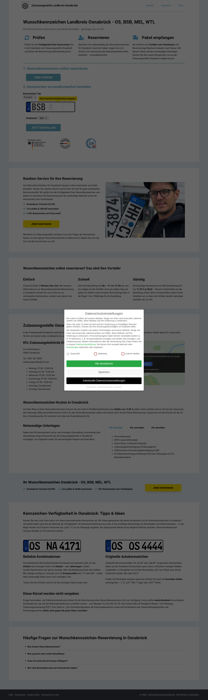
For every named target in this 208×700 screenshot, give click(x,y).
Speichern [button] (104, 372)
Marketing (100, 353)
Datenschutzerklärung (86, 344)
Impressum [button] (118, 387)
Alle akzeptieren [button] (104, 363)
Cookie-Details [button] (91, 387)
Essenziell (73, 353)
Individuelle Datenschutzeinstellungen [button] (104, 380)
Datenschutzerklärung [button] (105, 387)
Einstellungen (72, 347)
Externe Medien (130, 353)
